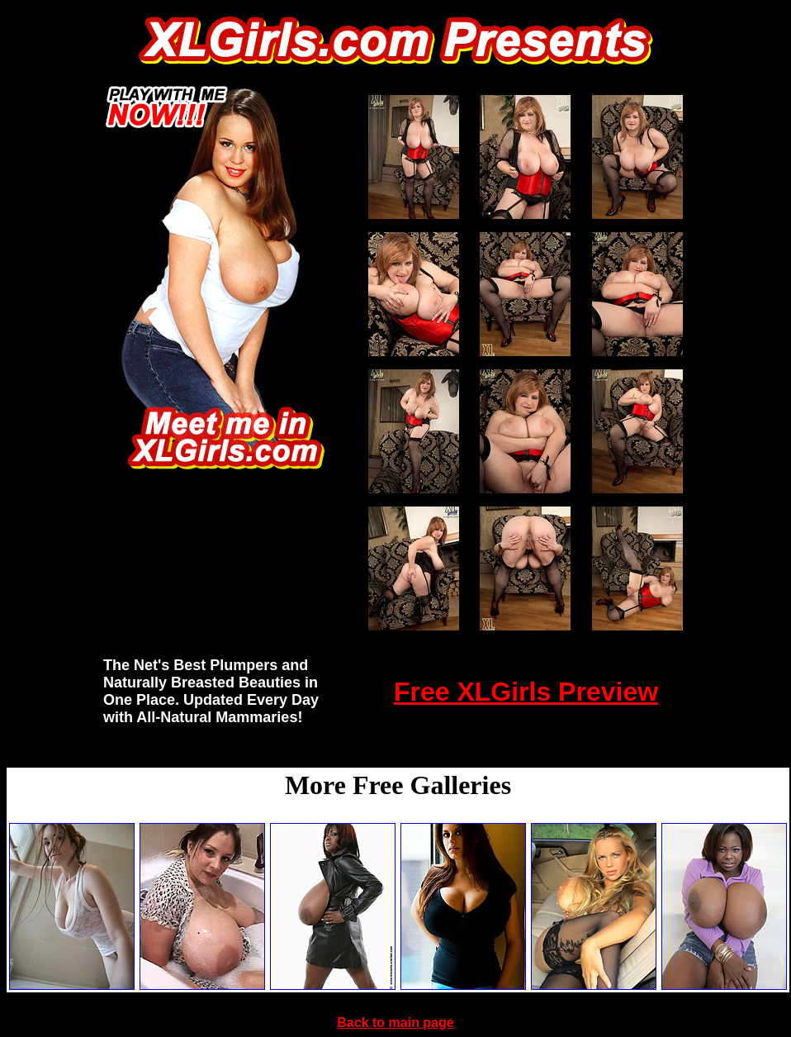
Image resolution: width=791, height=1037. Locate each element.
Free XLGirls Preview (526, 691)
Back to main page (395, 1023)
